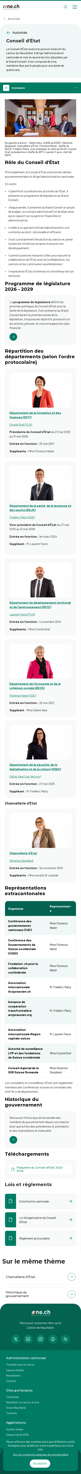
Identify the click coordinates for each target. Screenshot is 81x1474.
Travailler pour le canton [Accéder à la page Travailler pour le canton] (20, 1364)
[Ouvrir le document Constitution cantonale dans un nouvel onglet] (40, 1201)
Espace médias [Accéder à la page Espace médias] (15, 1370)
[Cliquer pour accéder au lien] (40, 320)
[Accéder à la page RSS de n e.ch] (65, 1339)
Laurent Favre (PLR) (22, 614)
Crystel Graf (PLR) (20, 424)
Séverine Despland (21, 860)
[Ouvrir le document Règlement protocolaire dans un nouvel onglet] (40, 1238)
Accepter (40, 1463)
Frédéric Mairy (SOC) (22, 517)
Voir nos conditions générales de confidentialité (40, 1454)
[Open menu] (75, 7)
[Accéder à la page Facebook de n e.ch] (53, 1339)
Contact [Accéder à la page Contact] (11, 1380)
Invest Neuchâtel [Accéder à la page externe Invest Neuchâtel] (16, 1407)
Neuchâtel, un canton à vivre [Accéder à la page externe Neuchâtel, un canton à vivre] (22, 1402)
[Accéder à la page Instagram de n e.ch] (40, 1339)
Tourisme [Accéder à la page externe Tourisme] (11, 1413)
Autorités (14, 18)
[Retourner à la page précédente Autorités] (40, 32)
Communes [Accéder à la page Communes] (12, 1396)
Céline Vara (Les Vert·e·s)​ (25, 776)
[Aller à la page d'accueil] (11, 7)
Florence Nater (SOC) (22, 695)
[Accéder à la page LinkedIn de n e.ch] (28, 1339)
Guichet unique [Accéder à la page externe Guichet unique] (14, 1429)
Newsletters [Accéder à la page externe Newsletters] (13, 1375)
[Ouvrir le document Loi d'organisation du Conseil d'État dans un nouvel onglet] (40, 1220)
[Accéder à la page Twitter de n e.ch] (15, 1339)
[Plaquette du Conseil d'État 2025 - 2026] (40, 1169)
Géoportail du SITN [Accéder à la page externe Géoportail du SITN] (17, 1434)
